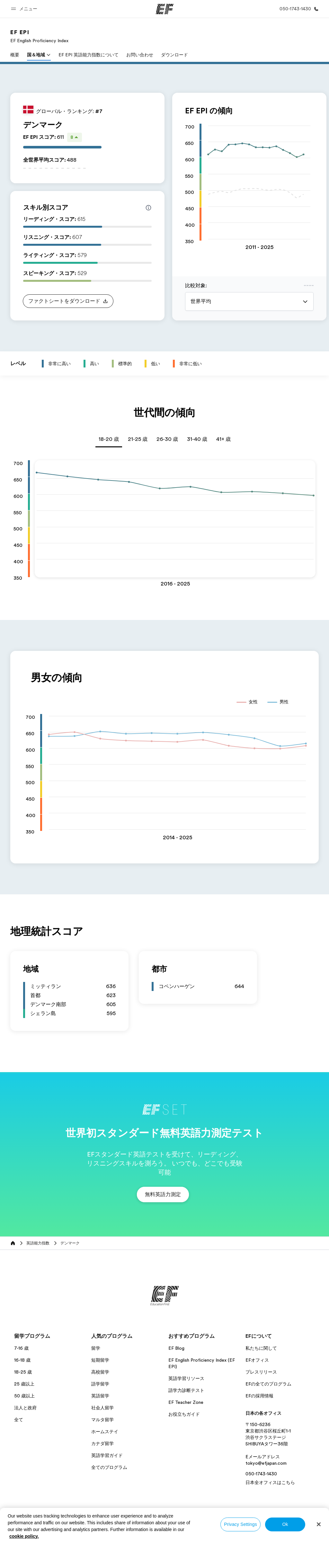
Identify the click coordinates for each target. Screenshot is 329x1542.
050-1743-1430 (261, 1473)
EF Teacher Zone (185, 1402)
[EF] (164, 9)
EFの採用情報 (259, 1395)
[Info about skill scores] (148, 208)
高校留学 (100, 1372)
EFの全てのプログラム (268, 1383)
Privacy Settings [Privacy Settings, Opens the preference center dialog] (240, 1524)
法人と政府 (25, 1407)
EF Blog (176, 1348)
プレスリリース (261, 1372)
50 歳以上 (24, 1395)
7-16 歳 (21, 1348)
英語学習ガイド (107, 1455)
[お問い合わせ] (298, 8)
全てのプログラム (109, 1467)
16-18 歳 (22, 1360)
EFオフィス (257, 1360)
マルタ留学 (102, 1419)
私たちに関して (261, 1348)
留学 (95, 1348)
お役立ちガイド (184, 1414)
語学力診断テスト (186, 1390)
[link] (39, 36)
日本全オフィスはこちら (270, 1482)
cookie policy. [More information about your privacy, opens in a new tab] (24, 1536)
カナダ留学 (102, 1443)
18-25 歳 (23, 1372)
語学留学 (100, 1383)
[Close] (319, 1524)
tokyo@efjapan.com (266, 1463)
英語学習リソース (186, 1378)
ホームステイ (104, 1431)
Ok (285, 1524)
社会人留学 (102, 1407)
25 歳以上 (24, 1383)
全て (18, 1419)
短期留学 (100, 1360)
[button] (25, 9)
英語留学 (100, 1395)
